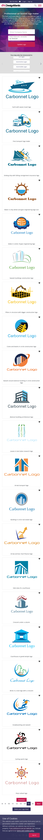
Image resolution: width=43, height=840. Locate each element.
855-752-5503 (13, 1)
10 (9, 804)
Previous (21, 800)
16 (32, 804)
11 (13, 804)
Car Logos (21, 57)
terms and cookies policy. (25, 831)
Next (38, 804)
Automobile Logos (21, 67)
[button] (41, 64)
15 (29, 804)
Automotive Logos (21, 62)
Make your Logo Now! (21, 809)
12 (17, 804)
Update (21, 44)
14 (25, 804)
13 (21, 804)
